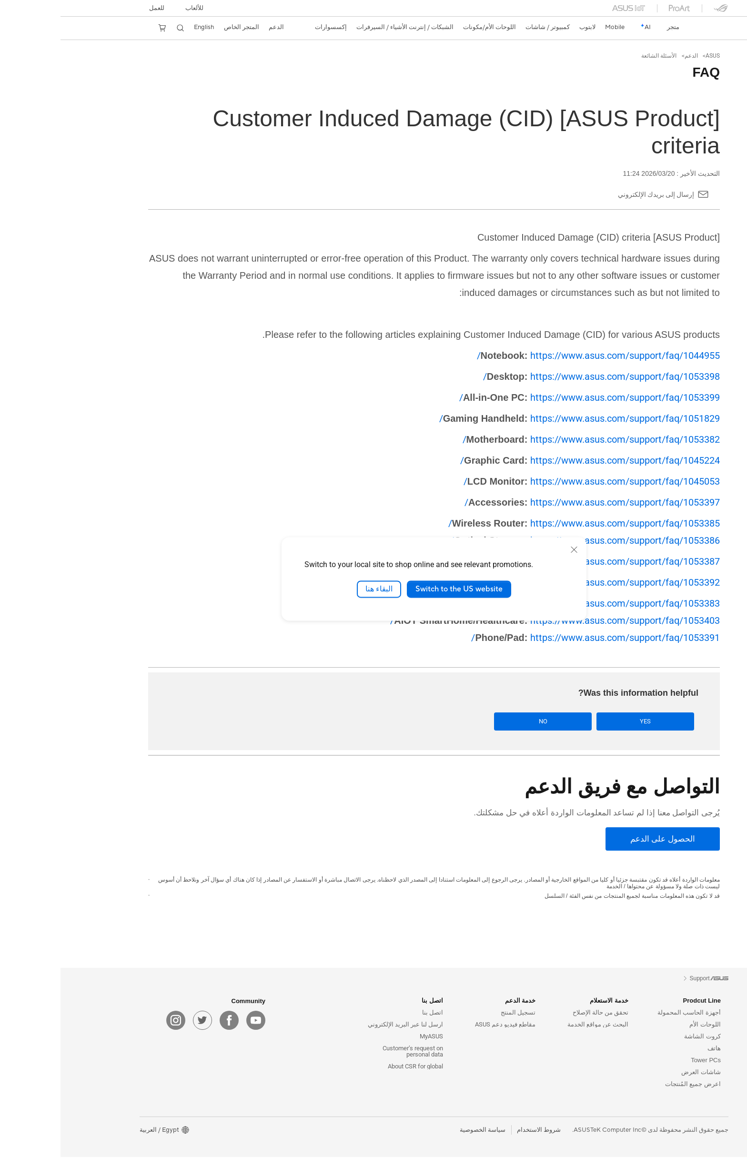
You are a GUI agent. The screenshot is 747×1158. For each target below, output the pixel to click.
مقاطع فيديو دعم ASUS (444, 1025)
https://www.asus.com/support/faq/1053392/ (529, 582)
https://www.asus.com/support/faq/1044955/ (537, 355)
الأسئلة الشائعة (598, 55)
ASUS (652, 55)
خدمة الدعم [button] (459, 1001)
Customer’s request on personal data (352, 1052)
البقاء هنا (318, 589)
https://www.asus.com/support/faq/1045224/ (529, 460)
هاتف (653, 1049)
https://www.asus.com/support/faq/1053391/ (535, 637)
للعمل (96, 8)
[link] (652, 27)
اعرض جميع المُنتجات (632, 1085)
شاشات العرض (640, 1073)
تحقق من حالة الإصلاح (540, 1013)
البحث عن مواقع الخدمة (537, 1025)
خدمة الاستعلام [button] (548, 1001)
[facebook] (168, 1021)
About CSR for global (355, 1067)
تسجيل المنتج (457, 1013)
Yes (601, 721)
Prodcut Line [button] (641, 1001)
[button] (134, 8)
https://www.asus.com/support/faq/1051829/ (519, 418)
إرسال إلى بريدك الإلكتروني (595, 194)
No (528, 721)
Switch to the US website (398, 589)
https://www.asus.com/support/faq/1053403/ (494, 620)
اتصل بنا (372, 1013)
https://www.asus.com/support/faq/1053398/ (541, 376)
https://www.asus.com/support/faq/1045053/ (531, 481)
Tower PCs (645, 1061)
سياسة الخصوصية (422, 1131)
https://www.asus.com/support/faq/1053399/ (529, 397)
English (143, 27)
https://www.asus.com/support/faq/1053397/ (531, 502)
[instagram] (115, 1021)
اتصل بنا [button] (372, 1001)
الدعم (630, 55)
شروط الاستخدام (478, 1131)
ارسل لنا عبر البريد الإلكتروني (345, 1025)
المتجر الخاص (181, 27)
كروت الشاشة (642, 1037)
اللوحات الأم (644, 1025)
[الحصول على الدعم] (602, 840)
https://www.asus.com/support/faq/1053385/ (523, 523)
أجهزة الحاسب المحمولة (628, 1013)
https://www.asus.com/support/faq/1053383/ (531, 603)
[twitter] (141, 1021)
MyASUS (371, 1037)
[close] (513, 549)
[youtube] (195, 1021)
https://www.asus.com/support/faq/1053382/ (530, 439)
